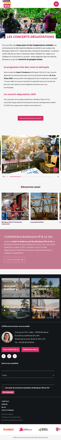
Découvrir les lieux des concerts (30, 118)
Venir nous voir (30, 349)
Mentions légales (7, 414)
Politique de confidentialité (11, 417)
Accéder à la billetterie (14, 259)
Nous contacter (10, 349)
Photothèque (8, 410)
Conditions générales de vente (12, 420)
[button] (56, 177)
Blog (4, 407)
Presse (4, 404)
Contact (5, 401)
